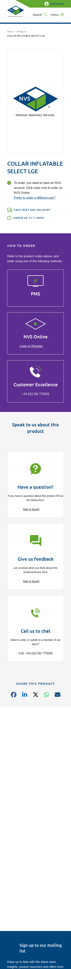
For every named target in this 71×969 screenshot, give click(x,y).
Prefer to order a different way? (34, 197)
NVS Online (54, 4)
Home (10, 31)
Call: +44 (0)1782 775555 (35, 653)
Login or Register (31, 346)
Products (21, 31)
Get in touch (31, 509)
